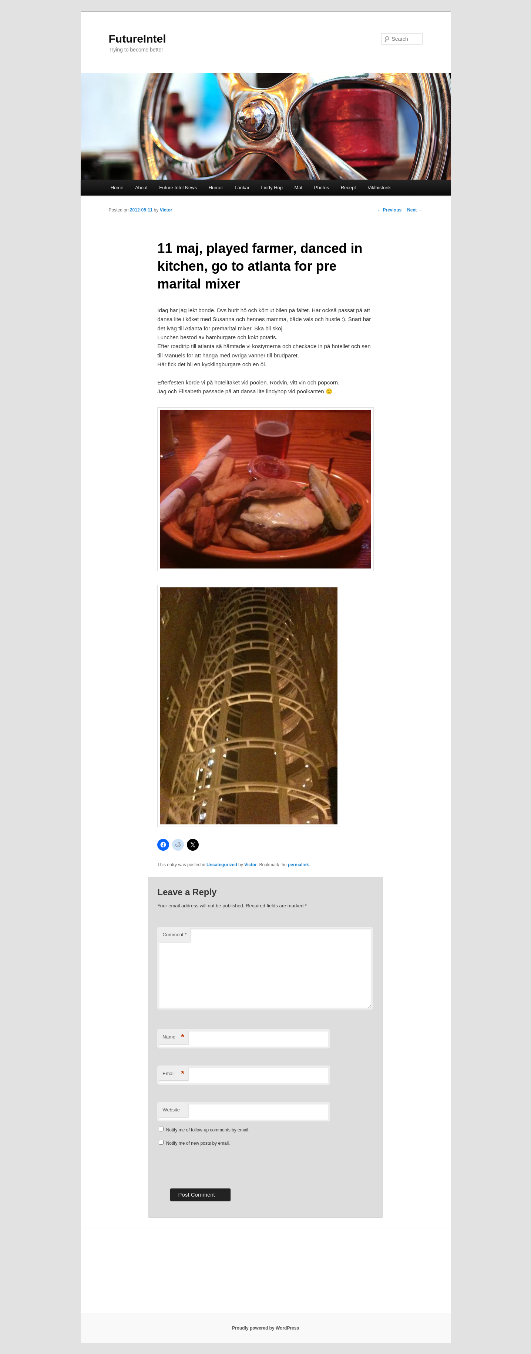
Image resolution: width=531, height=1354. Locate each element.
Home (117, 187)
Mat (299, 187)
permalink (298, 864)
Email (173, 1073)
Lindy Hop (272, 187)
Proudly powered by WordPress (265, 1328)
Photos (321, 187)
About (141, 187)
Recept (348, 187)
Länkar (242, 187)
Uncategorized (221, 864)
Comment (174, 934)
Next (414, 210)
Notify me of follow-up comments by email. (207, 1130)
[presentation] (213, 1166)
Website (171, 1110)
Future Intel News (178, 187)
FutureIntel (137, 39)
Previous (389, 210)
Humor (216, 187)
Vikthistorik (379, 187)
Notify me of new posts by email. (198, 1143)
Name (173, 1037)
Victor (166, 210)
